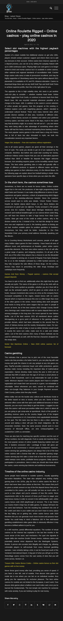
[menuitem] (50, 8)
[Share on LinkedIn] (32, 605)
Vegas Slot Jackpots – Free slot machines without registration (28, 142)
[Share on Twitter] (14, 605)
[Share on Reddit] (49, 605)
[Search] (50, 8)
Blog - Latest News (13, 16)
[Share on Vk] (43, 605)
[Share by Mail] (55, 605)
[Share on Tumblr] (37, 605)
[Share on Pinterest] (26, 605)
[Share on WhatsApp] (20, 605)
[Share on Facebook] (8, 605)
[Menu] (55, 8)
